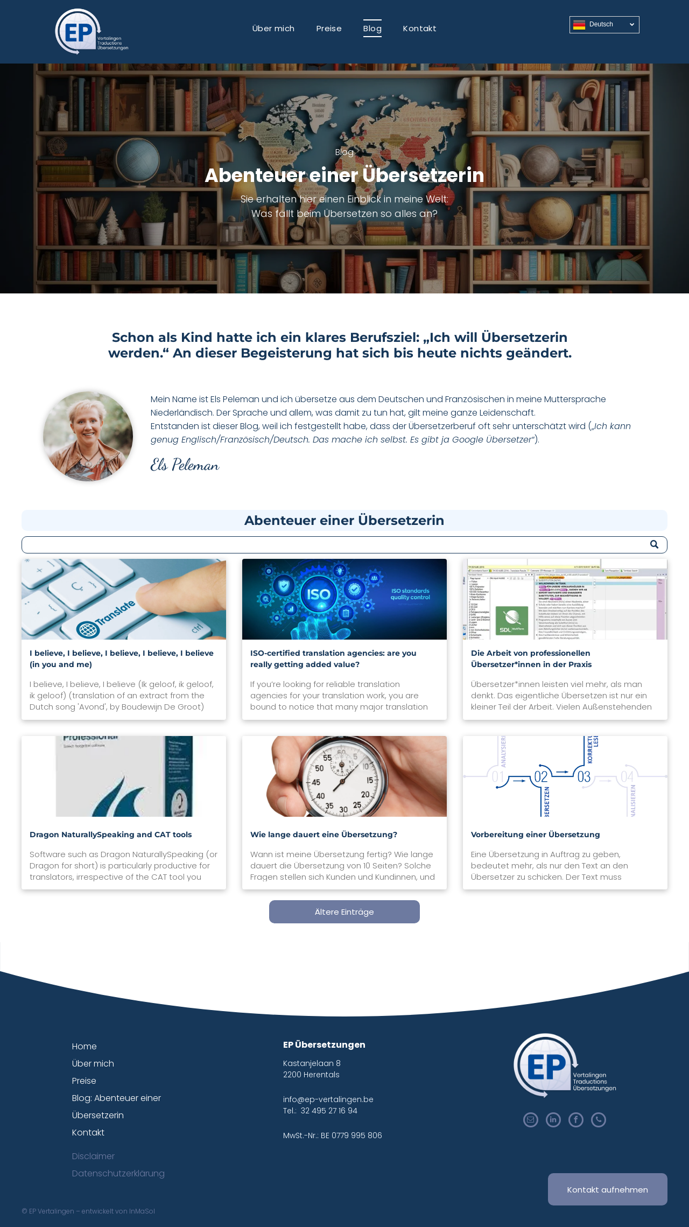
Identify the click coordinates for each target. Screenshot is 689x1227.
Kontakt (88, 1132)
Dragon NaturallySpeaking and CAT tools (111, 834)
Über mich (93, 1063)
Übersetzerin (98, 1115)
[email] (530, 1121)
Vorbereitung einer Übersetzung (535, 834)
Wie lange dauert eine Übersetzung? (323, 834)
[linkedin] (553, 1121)
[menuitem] (274, 28)
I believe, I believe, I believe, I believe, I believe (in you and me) (122, 658)
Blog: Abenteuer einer (116, 1098)
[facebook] (575, 1121)
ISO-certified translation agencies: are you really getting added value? (333, 658)
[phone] (598, 1121)
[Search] (344, 544)
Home (84, 1046)
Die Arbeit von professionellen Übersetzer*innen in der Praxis (531, 658)
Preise (84, 1081)
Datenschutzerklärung (118, 1173)
